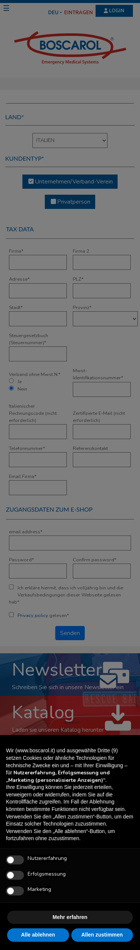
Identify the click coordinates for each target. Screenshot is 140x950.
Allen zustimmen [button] (102, 935)
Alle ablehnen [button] (38, 935)
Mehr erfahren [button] (70, 917)
